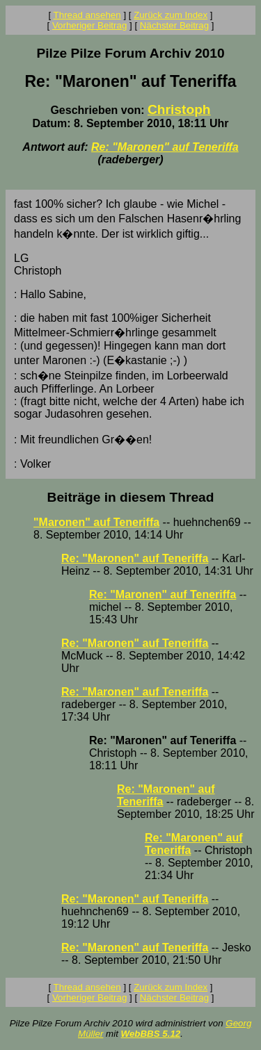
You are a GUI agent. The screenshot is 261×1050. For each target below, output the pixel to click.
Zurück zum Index (170, 15)
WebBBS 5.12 (151, 1033)
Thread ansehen (87, 15)
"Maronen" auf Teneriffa (96, 522)
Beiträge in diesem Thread (130, 497)
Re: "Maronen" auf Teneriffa (165, 147)
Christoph (179, 109)
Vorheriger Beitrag (89, 25)
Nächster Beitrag (174, 25)
